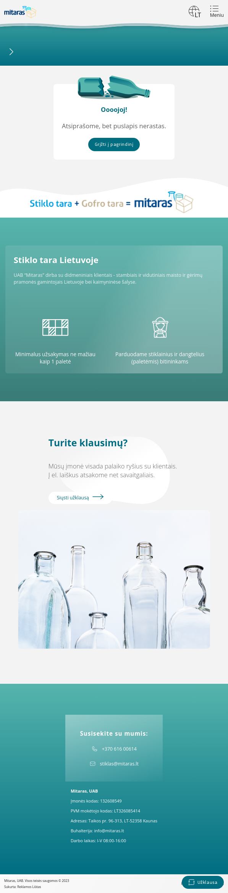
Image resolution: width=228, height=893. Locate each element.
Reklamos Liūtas (29, 887)
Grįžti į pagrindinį (114, 144)
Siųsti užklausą (80, 497)
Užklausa (202, 882)
